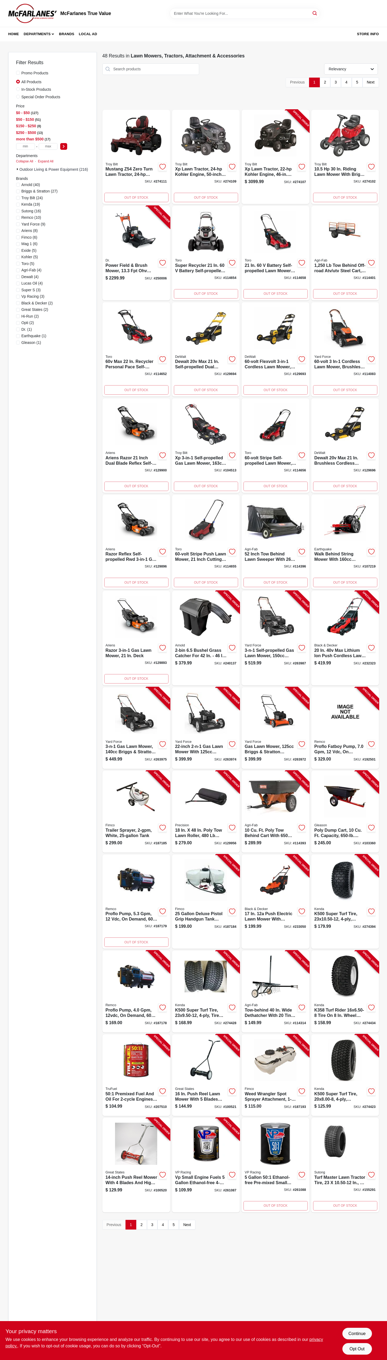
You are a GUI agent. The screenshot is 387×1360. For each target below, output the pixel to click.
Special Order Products (41, 97)
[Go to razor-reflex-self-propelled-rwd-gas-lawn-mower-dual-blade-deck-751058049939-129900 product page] (136, 445)
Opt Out (356, 1349)
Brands (66, 34)
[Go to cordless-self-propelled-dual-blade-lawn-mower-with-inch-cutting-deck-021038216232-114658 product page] (275, 253)
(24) (32, 198)
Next (371, 82)
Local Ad (88, 34)
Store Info (368, 34)
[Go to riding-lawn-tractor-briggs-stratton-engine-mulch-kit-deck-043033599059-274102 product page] (345, 157)
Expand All (45, 161)
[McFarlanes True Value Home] (32, 13)
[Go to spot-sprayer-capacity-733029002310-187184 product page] (206, 901)
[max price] (48, 146)
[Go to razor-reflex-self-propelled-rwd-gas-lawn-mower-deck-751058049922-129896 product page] (136, 542)
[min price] (25, 146)
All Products (32, 82)
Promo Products (35, 73)
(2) (37, 303)
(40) (31, 185)
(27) (40, 191)
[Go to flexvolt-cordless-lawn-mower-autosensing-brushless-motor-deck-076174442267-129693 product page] (275, 349)
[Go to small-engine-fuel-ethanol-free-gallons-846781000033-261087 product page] (206, 1165)
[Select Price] (63, 146)
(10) (31, 217)
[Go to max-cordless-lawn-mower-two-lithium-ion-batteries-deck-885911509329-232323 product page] (345, 638)
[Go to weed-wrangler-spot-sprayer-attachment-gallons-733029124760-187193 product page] (275, 1075)
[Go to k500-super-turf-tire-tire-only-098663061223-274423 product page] (345, 1075)
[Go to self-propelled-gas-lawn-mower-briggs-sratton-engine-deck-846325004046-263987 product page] (275, 638)
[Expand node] (18, 169)
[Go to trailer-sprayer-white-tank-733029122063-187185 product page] (136, 812)
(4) (32, 270)
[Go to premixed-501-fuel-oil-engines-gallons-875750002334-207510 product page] (136, 1075)
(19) (31, 204)
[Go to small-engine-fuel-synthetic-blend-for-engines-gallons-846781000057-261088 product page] (275, 1165)
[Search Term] (245, 13)
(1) (27, 329)
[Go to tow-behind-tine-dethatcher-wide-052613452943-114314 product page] (275, 991)
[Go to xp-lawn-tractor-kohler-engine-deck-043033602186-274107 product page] (275, 157)
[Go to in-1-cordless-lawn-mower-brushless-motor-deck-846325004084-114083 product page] (345, 349)
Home (13, 34)
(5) (29, 250)
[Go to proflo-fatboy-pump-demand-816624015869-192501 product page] (345, 728)
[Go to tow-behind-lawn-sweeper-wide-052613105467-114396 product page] (275, 542)
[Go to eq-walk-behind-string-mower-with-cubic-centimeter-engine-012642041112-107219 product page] (345, 542)
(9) (33, 224)
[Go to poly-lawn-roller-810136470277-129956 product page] (206, 812)
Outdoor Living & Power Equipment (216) (53, 169)
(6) (29, 237)
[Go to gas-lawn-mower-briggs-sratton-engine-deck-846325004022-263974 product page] (206, 728)
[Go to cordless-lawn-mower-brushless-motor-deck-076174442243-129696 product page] (345, 445)
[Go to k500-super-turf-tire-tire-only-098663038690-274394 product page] (345, 901)
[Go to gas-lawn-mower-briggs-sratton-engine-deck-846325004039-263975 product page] (136, 728)
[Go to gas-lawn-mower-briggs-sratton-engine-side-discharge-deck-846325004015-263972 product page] (275, 728)
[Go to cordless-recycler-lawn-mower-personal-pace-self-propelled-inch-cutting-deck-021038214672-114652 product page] (136, 349)
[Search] (315, 13)
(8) (30, 230)
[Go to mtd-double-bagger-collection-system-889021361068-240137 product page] (206, 638)
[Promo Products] (18, 73)
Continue (357, 1333)
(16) (31, 211)
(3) (31, 290)
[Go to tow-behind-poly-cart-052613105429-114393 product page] (275, 812)
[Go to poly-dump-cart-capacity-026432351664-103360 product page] (345, 812)
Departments (37, 34)
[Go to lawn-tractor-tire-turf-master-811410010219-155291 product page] (345, 1165)
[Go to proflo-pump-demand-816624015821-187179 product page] (136, 901)
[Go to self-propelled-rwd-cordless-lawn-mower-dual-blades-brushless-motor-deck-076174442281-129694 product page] (206, 349)
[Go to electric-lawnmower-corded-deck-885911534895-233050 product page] (275, 901)
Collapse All (24, 161)
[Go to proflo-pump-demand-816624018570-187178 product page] (136, 991)
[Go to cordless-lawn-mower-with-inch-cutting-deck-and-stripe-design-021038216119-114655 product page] (206, 542)
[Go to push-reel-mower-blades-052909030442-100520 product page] (136, 1165)
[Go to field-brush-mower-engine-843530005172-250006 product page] (136, 253)
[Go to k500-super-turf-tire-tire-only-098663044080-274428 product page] (206, 991)
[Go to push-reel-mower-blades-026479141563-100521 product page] (206, 1075)
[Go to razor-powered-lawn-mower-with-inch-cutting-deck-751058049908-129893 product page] (136, 638)
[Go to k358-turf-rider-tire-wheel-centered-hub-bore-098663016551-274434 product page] (345, 991)
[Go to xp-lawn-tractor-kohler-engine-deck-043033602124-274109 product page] (206, 157)
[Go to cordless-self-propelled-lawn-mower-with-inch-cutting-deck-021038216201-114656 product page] (275, 445)
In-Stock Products (36, 89)
